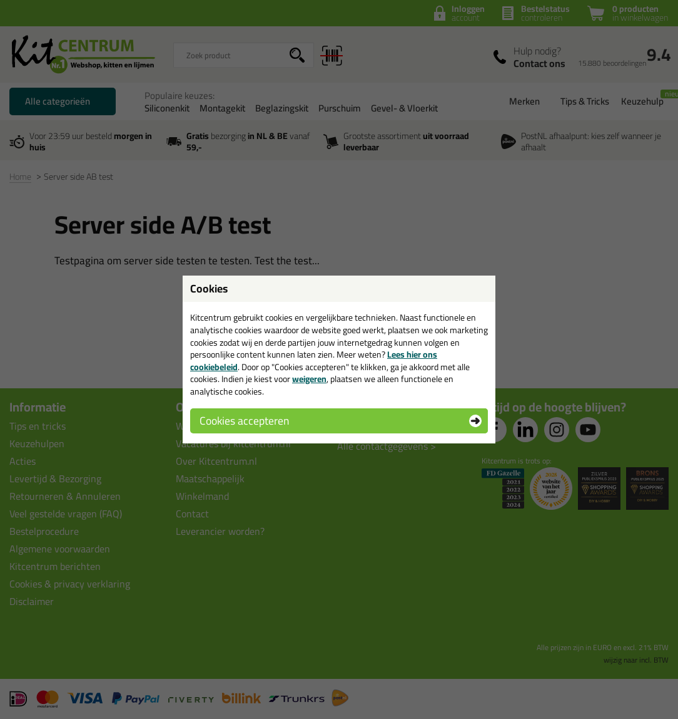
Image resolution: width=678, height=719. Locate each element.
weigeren (309, 379)
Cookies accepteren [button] (244, 420)
